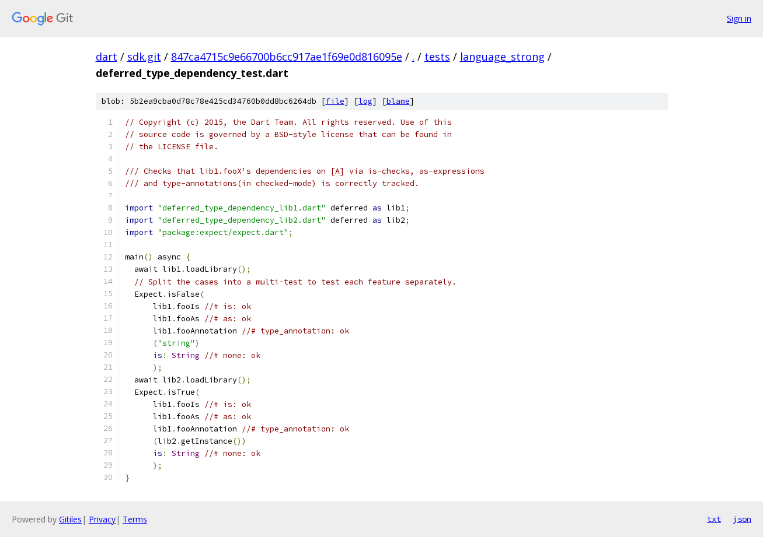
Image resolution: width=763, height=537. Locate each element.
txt (714, 519)
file (335, 101)
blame (398, 101)
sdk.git (144, 57)
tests (437, 57)
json (742, 519)
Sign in (739, 18)
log (365, 101)
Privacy (102, 519)
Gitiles (70, 519)
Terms (135, 519)
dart (106, 57)
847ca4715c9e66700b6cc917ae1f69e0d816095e (286, 57)
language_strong (502, 57)
